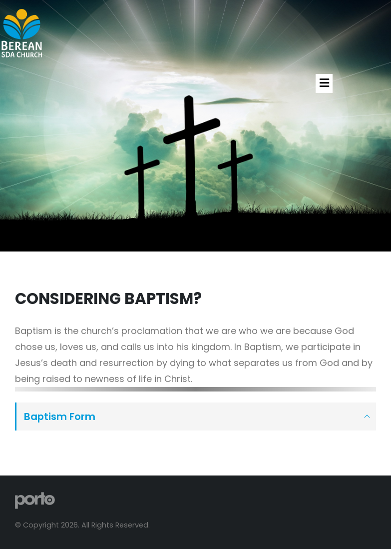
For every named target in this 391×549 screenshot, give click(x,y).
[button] (324, 83)
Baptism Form (59, 417)
